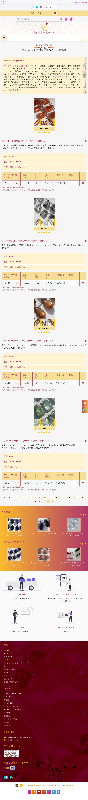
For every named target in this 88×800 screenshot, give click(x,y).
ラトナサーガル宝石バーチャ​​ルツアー (17, 663)
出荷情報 (7, 713)
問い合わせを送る (10, 669)
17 (79, 498)
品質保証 (7, 716)
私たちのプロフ (9, 653)
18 (83, 498)
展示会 (6, 722)
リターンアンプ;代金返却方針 (14, 709)
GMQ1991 (44, 228)
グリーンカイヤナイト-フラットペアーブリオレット (25, 441)
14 (66, 498)
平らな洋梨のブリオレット (62, 76)
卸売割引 (7, 700)
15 (70, 498)
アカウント (8, 666)
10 (48, 498)
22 (48, 501)
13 (61, 498)
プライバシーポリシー (11, 706)
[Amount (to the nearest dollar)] (37, 19)
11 (52, 498)
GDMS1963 (44, 328)
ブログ (6, 660)
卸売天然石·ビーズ (10, 682)
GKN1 (44, 428)
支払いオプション (10, 697)
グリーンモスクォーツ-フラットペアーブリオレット (25, 241)
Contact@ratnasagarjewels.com (18, 737)
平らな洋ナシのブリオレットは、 (17, 66)
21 (44, 501)
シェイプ (7, 672)
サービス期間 (8, 703)
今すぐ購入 (8, 725)
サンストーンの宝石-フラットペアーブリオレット (24, 141)
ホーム (6, 650)
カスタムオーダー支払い (12, 693)
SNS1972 (44, 128)
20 (40, 501)
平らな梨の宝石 (14, 74)
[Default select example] (51, 7)
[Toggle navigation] (83, 38)
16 (74, 498)
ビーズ (8, 679)
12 (57, 498)
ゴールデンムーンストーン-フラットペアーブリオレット (27, 340)
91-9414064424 (11, 740)
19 (35, 501)
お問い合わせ (8, 656)
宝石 (5, 676)
